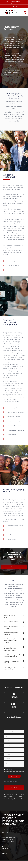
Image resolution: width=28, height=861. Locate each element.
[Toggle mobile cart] (25, 13)
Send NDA (8, 769)
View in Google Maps (8, 841)
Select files (14, 776)
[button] (14, 616)
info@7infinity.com (14, 3)
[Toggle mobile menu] (25, 12)
